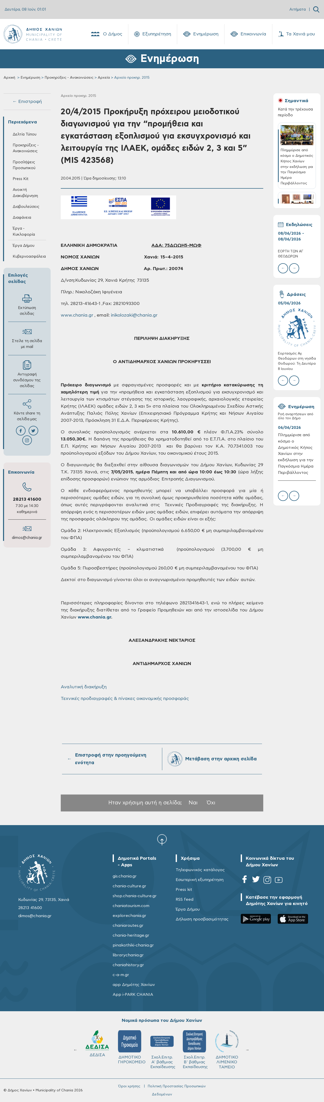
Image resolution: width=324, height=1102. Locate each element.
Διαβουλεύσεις (26, 207)
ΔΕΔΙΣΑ (194, 1043)
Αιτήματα (297, 9)
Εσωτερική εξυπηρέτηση (200, 880)
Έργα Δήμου (23, 246)
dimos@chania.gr (27, 538)
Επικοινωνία (248, 34)
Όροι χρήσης (129, 1086)
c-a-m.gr (121, 975)
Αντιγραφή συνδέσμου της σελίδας (27, 374)
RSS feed (184, 899)
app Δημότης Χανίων (134, 985)
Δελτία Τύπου (24, 134)
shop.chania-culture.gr (135, 896)
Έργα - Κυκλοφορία (24, 231)
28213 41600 (27, 499)
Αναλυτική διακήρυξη (84, 687)
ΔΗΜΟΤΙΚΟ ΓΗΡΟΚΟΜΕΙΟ (229, 1047)
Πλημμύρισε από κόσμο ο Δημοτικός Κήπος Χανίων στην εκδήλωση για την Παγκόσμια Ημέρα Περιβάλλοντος (295, 454)
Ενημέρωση (200, 34)
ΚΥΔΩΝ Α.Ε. (162, 1045)
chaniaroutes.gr (128, 925)
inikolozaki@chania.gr (134, 315)
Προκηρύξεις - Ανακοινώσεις (69, 77)
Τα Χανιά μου (296, 34)
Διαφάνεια (22, 217)
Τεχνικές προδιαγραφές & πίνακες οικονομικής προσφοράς (125, 698)
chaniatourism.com (131, 906)
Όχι (211, 802)
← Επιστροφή (27, 101)
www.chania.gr (77, 315)
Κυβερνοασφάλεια (29, 256)
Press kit (184, 890)
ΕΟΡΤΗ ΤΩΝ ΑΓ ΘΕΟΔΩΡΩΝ (290, 254)
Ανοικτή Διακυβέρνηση (25, 192)
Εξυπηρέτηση (152, 34)
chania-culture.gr (129, 886)
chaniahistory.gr (128, 965)
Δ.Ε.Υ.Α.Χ (129, 1044)
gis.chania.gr (125, 876)
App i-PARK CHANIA (133, 995)
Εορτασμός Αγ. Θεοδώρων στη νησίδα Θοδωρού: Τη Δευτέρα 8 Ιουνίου (297, 361)
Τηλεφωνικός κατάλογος (200, 870)
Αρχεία (104, 77)
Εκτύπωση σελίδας (27, 305)
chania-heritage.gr (131, 935)
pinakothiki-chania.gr (133, 945)
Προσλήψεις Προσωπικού (24, 165)
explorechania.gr (129, 916)
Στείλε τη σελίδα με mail (27, 338)
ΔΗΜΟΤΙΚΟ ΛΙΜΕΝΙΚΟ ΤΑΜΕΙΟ (97, 1049)
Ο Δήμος (106, 34)
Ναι (193, 802)
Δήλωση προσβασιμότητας (202, 919)
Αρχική (9, 77)
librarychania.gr (128, 955)
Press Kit (21, 179)
